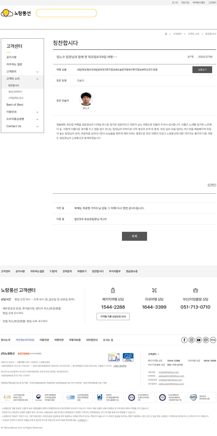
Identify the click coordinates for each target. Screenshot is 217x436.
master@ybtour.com (169, 372)
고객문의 (11, 71)
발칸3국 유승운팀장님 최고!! (90, 219)
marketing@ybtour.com (170, 380)
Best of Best (14, 104)
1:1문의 (53, 271)
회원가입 (185, 2)
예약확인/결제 (199, 2)
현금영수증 (132, 271)
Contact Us (13, 126)
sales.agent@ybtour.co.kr (171, 384)
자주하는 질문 (14, 64)
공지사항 (11, 57)
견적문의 (67, 271)
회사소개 (5, 340)
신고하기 (211, 184)
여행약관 (59, 340)
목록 (134, 236)
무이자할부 (115, 271)
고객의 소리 (193, 33)
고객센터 (212, 2)
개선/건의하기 (15, 91)
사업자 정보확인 (119, 366)
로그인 (175, 2)
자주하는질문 (37, 271)
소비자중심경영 (15, 119)
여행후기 (82, 271)
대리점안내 (92, 340)
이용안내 (11, 112)
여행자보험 (75, 340)
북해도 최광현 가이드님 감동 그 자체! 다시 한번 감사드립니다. (109, 208)
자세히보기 (82, 420)
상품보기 (202, 69)
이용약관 (44, 340)
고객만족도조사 (15, 98)
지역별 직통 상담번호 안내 (113, 316)
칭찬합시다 (13, 85)
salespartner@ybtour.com (171, 376)
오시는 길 (108, 340)
